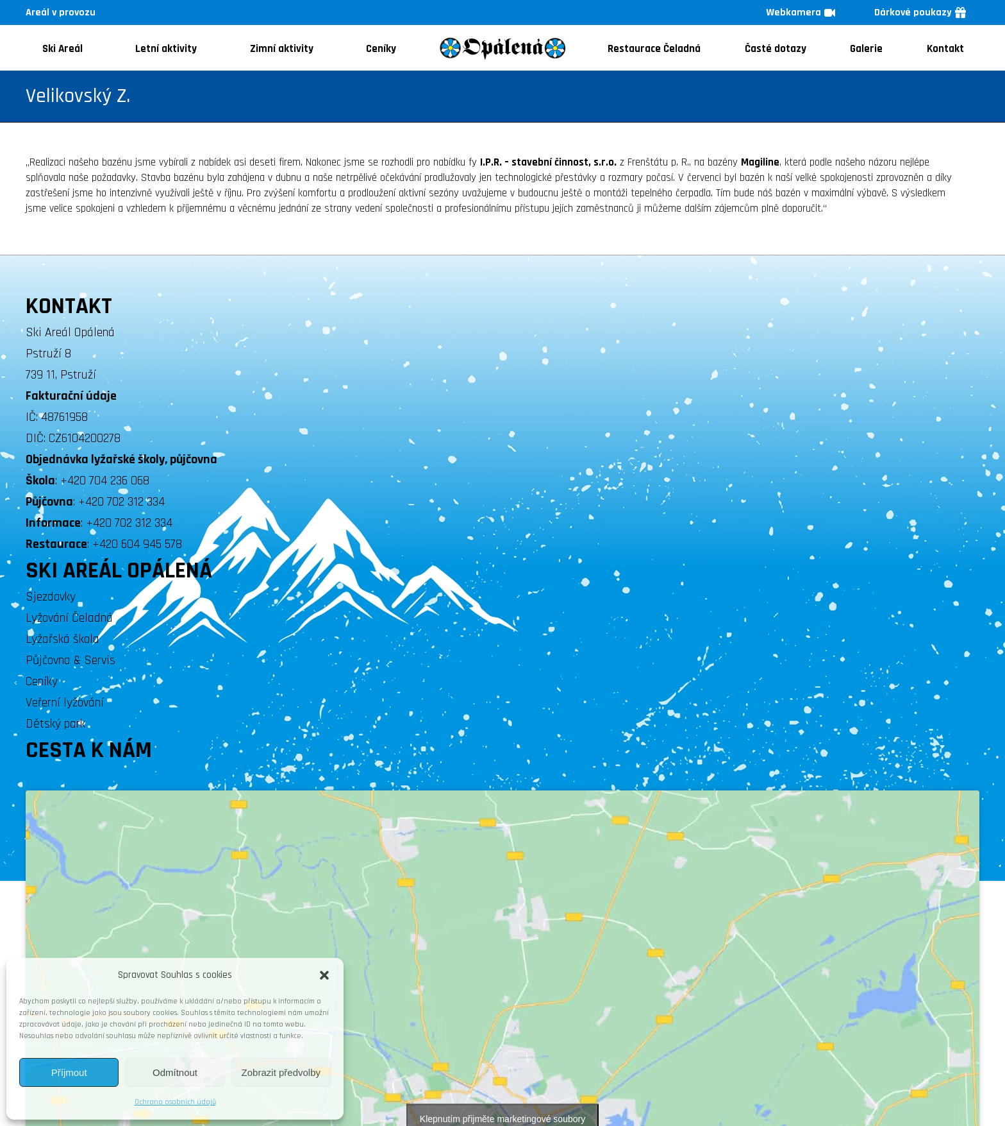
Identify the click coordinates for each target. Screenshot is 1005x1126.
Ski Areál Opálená (70, 332)
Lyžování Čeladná (69, 618)
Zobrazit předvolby (281, 1072)
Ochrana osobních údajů (175, 1102)
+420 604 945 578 (137, 544)
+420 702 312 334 (121, 501)
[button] (324, 975)
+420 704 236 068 (104, 480)
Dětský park (55, 723)
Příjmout (69, 1072)
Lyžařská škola (62, 639)
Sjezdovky (51, 596)
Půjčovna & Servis (70, 660)
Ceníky (42, 681)
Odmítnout (175, 1072)
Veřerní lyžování (65, 702)
